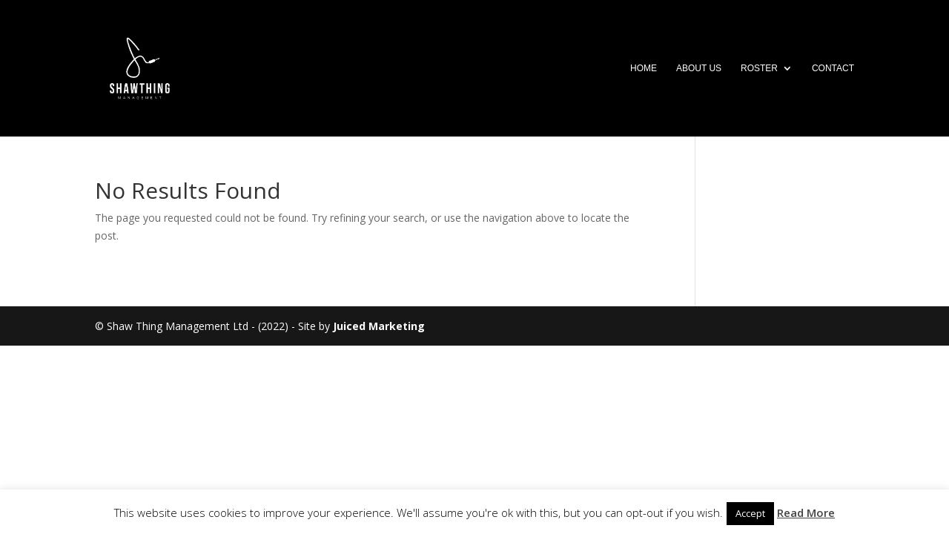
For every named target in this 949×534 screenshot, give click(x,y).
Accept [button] (750, 513)
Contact (833, 68)
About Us (698, 68)
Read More (806, 512)
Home (643, 68)
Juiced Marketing (379, 326)
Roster (759, 68)
